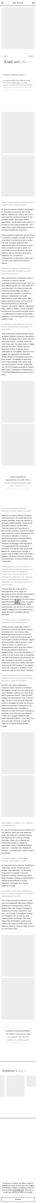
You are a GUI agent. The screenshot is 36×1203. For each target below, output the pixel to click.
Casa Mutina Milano (25, 1131)
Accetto (18, 1199)
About (20, 1128)
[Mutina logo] (10, 1130)
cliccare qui (18, 1190)
